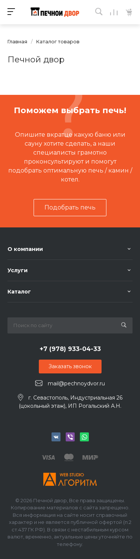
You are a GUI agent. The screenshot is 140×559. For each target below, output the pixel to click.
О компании (25, 249)
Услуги (17, 270)
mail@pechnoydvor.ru (76, 383)
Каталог (19, 291)
